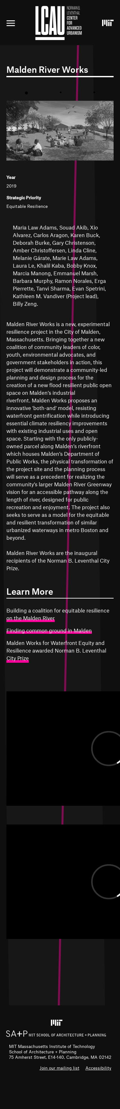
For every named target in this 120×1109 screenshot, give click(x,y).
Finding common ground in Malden (49, 630)
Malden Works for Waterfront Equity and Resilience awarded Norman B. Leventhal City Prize (56, 650)
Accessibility (98, 1068)
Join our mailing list (59, 1068)
